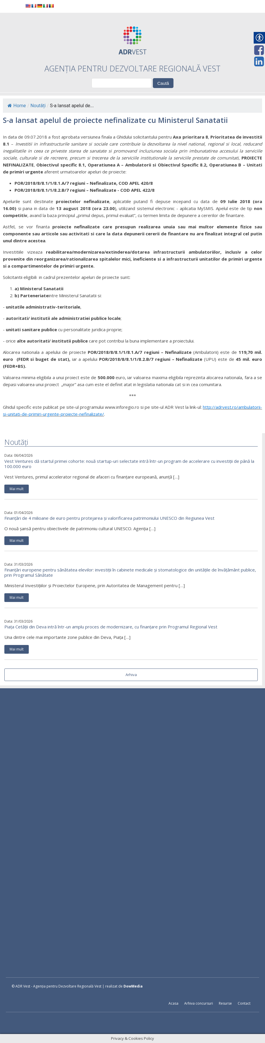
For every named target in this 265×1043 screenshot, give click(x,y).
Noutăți (38, 105)
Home (17, 105)
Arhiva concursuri (198, 1003)
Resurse (225, 1003)
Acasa (173, 1003)
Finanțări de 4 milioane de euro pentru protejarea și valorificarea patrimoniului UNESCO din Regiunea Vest (109, 518)
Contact (244, 1003)
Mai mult (17, 488)
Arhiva (131, 674)
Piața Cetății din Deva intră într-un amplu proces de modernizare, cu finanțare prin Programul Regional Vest (110, 626)
